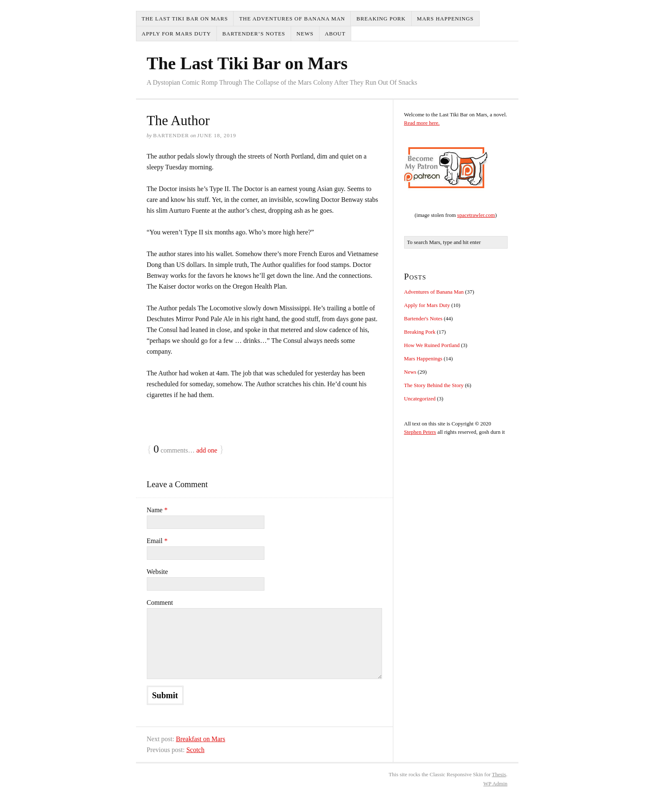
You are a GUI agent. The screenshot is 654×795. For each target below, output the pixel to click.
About (335, 33)
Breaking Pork (380, 18)
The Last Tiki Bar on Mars (185, 18)
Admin (495, 783)
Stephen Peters (420, 432)
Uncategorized (420, 398)
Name (157, 509)
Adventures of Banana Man (434, 292)
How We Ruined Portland (432, 345)
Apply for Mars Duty (176, 33)
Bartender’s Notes (253, 33)
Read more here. (422, 123)
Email (157, 540)
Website (157, 571)
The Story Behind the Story (434, 385)
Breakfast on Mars (200, 738)
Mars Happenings (445, 18)
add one (206, 450)
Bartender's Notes (423, 318)
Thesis (499, 774)
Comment (160, 602)
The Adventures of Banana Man (292, 18)
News (305, 33)
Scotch (195, 749)
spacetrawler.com (476, 215)
